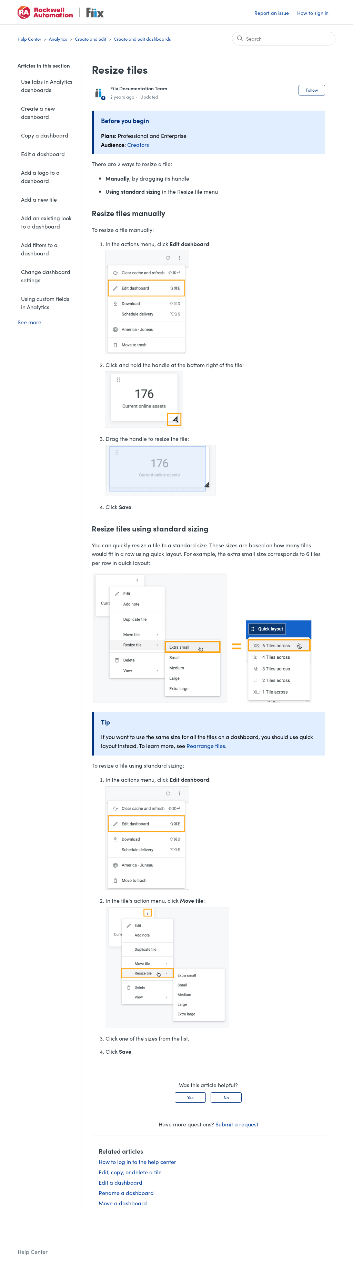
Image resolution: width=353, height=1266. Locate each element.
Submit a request (236, 1124)
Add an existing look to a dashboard (46, 222)
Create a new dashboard (38, 112)
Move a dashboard (123, 1203)
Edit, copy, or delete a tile (130, 1172)
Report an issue (271, 12)
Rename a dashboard (126, 1192)
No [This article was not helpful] (226, 1097)
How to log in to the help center (137, 1161)
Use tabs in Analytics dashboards (46, 85)
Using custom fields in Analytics (45, 303)
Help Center (29, 39)
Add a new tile (39, 199)
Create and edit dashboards (142, 39)
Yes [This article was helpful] (190, 1097)
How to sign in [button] (313, 12)
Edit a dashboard (43, 154)
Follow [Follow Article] (312, 90)
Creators (138, 144)
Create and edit (90, 39)
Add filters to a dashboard (39, 249)
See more (29, 322)
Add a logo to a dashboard (40, 176)
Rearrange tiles (205, 745)
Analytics (58, 39)
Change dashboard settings (45, 276)
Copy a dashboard (44, 135)
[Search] (283, 38)
